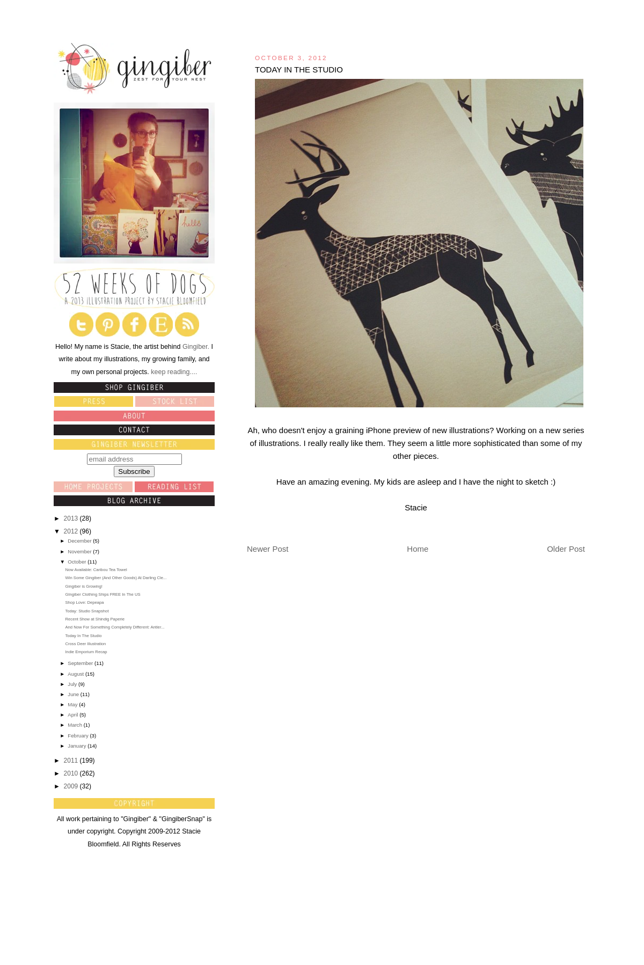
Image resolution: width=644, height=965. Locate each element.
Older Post (566, 548)
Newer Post (268, 548)
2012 (72, 531)
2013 (72, 518)
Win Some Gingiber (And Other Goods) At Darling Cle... (115, 577)
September (81, 663)
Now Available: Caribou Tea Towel (96, 569)
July (73, 684)
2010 (72, 773)
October (77, 562)
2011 (72, 760)
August (76, 674)
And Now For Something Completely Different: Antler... (114, 627)
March (75, 725)
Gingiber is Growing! (84, 586)
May (73, 704)
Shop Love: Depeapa (84, 602)
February (79, 736)
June (74, 694)
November (80, 551)
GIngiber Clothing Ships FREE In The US (102, 594)
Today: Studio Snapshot (86, 611)
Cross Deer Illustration (85, 643)
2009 (72, 786)
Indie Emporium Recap (86, 651)
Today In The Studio (83, 635)
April (73, 715)
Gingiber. (195, 346)
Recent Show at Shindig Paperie (94, 619)
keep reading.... (173, 372)
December (80, 541)
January (77, 746)
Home (417, 548)
